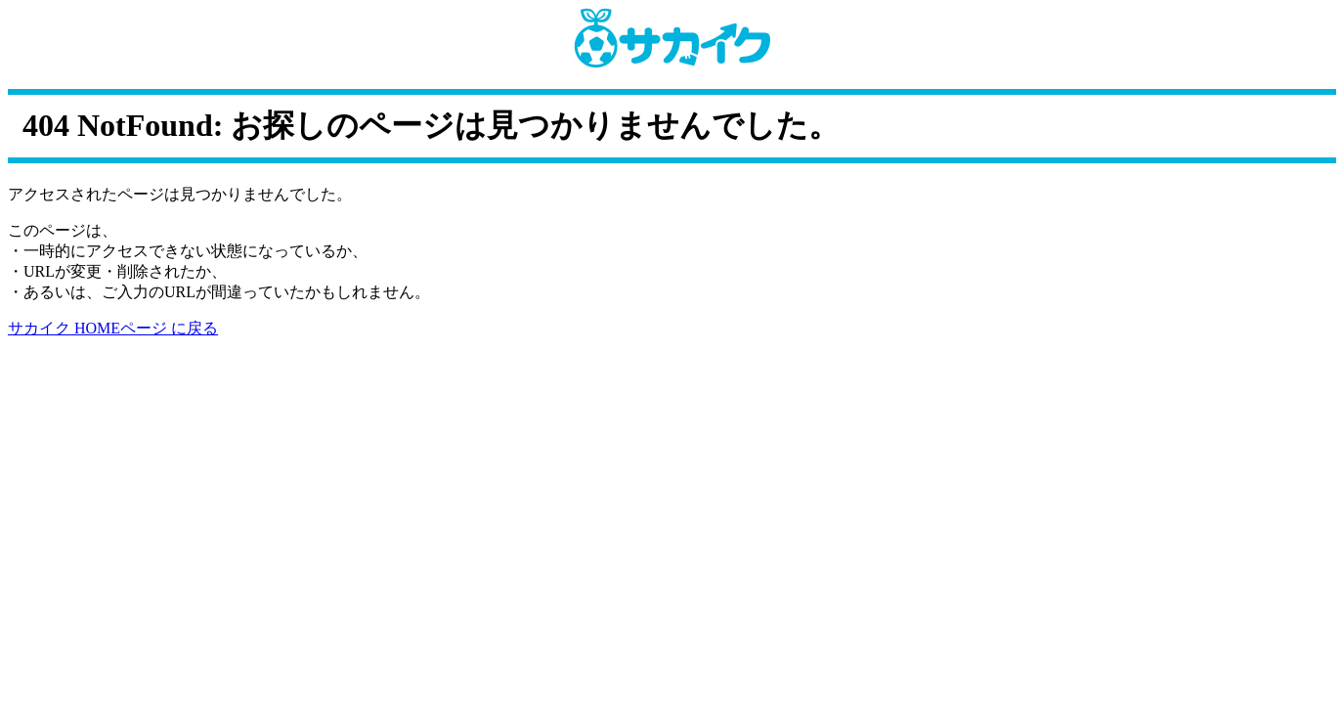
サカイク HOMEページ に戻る (113, 328)
